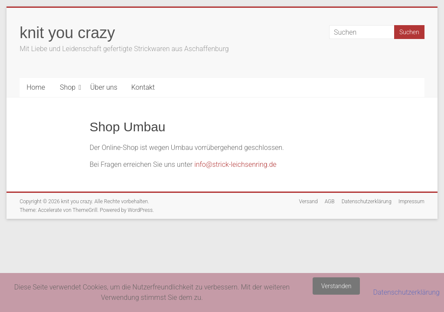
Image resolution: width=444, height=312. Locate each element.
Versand (308, 201)
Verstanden (336, 286)
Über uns (104, 87)
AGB (330, 201)
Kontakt (143, 87)
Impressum (411, 201)
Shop (67, 87)
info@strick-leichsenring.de (235, 164)
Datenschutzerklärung (367, 201)
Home (35, 87)
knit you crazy (67, 33)
